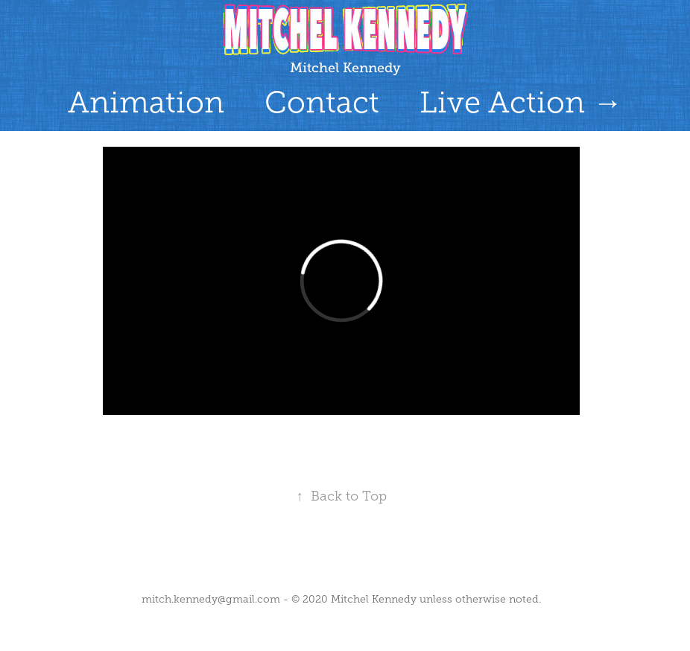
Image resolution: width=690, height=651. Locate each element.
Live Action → (521, 102)
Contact (322, 102)
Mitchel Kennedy (345, 67)
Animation (146, 102)
